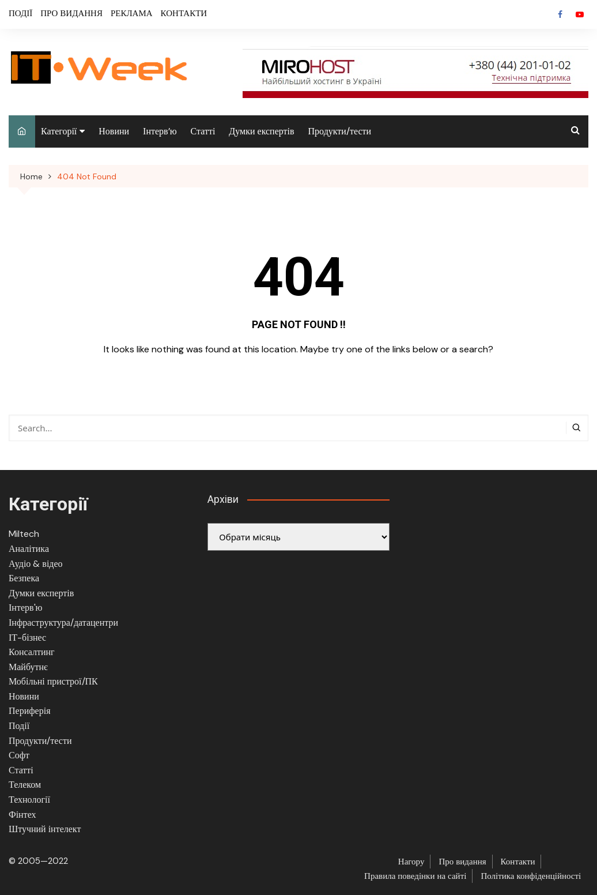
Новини (114, 131)
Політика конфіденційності (531, 876)
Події (19, 726)
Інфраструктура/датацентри (63, 622)
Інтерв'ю (26, 607)
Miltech (24, 534)
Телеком (25, 785)
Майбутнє (28, 667)
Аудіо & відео (36, 564)
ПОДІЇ (20, 13)
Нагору (411, 861)
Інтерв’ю (160, 131)
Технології (29, 800)
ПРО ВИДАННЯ (71, 13)
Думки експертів (261, 131)
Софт (19, 755)
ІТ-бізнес (27, 637)
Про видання (462, 861)
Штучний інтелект (45, 829)
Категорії (59, 131)
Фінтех (22, 814)
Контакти (518, 861)
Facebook (560, 14)
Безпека (24, 578)
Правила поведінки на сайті (415, 876)
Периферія (30, 711)
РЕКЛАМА (132, 13)
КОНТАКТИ (184, 13)
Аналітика (29, 549)
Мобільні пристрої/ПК (53, 681)
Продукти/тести (340, 131)
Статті (203, 131)
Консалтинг (32, 652)
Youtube (579, 14)
